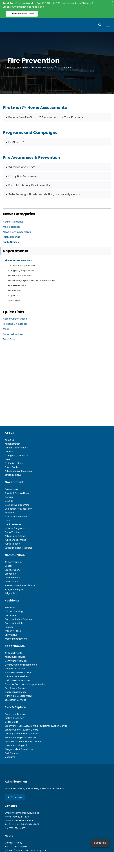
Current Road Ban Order (21, 13)
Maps (6, 329)
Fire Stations (14, 291)
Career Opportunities (15, 319)
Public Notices (11, 242)
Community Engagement (22, 266)
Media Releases (11, 227)
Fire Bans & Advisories (19, 276)
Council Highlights (13, 222)
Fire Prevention (17, 286)
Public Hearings (11, 237)
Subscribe (100, 843)
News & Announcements (17, 232)
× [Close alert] (111, 3)
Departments (15, 251)
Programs (13, 296)
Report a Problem (13, 334)
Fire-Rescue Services (18, 261)
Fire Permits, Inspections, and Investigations (31, 281)
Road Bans (9, 339)
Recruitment (14, 301)
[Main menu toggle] (108, 25)
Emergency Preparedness (22, 271)
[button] (99, 25)
